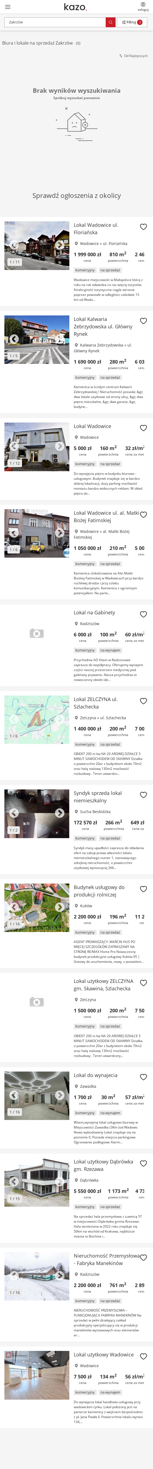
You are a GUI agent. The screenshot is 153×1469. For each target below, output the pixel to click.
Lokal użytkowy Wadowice (104, 1354)
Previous (14, 245)
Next (59, 245)
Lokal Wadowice (92, 426)
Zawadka (88, 1086)
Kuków (86, 905)
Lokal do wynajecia (96, 1075)
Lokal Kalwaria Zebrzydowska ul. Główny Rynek (103, 326)
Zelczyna (88, 717)
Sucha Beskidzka (95, 811)
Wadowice (89, 243)
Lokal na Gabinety (94, 612)
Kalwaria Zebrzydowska (101, 345)
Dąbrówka (89, 1180)
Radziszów (89, 623)
